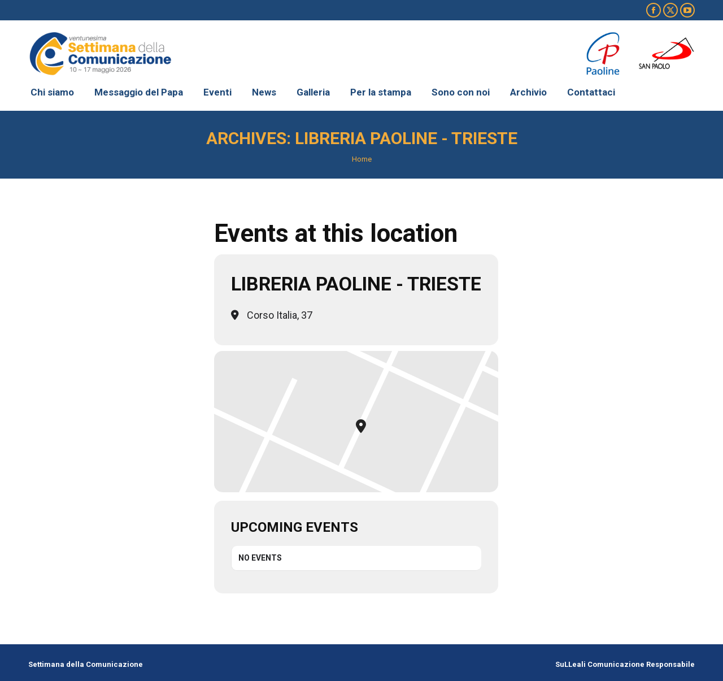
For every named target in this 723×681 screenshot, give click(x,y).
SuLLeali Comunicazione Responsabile (625, 664)
